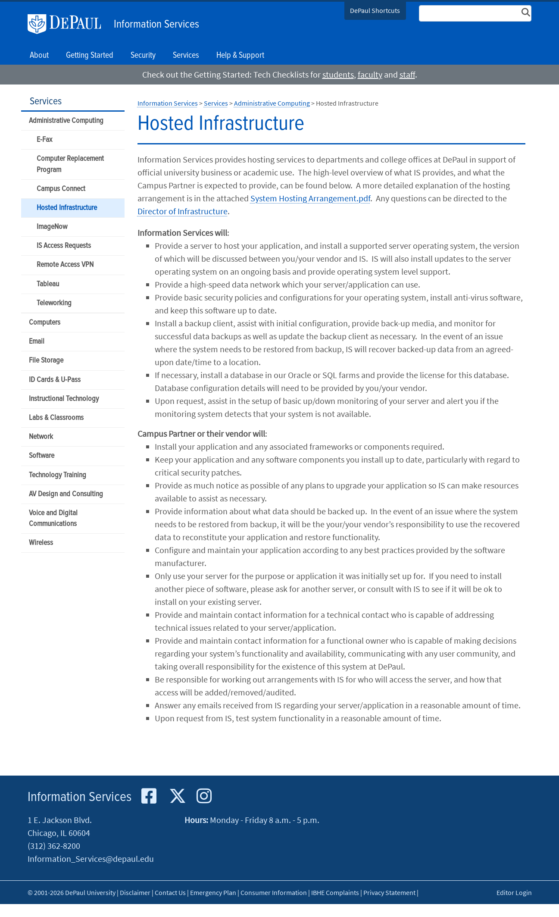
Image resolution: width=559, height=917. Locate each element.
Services (46, 101)
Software (41, 456)
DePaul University (68, 24)
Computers (44, 323)
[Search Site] (475, 13)
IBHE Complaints (335, 892)
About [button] (39, 55)
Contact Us (170, 892)
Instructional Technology (64, 399)
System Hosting (310, 198)
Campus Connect (61, 189)
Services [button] (186, 55)
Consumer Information (273, 892)
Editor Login (514, 892)
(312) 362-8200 (54, 845)
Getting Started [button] (89, 55)
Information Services (156, 24)
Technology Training (57, 475)
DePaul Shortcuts (375, 10)
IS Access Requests (64, 246)
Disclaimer (135, 892)
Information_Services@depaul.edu (91, 858)
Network (41, 437)
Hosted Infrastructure (67, 208)
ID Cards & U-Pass (55, 380)
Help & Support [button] (240, 55)
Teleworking (54, 303)
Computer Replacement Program (70, 164)
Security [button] (143, 55)
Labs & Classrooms (56, 418)
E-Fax (44, 140)
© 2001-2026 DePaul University (72, 892)
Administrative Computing (66, 121)
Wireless (41, 543)
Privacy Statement (389, 892)
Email (36, 342)
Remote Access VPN (65, 265)
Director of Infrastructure (182, 211)
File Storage (46, 361)
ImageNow (52, 227)
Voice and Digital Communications (53, 518)
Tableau (48, 284)
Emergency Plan (213, 892)
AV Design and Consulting (66, 494)
